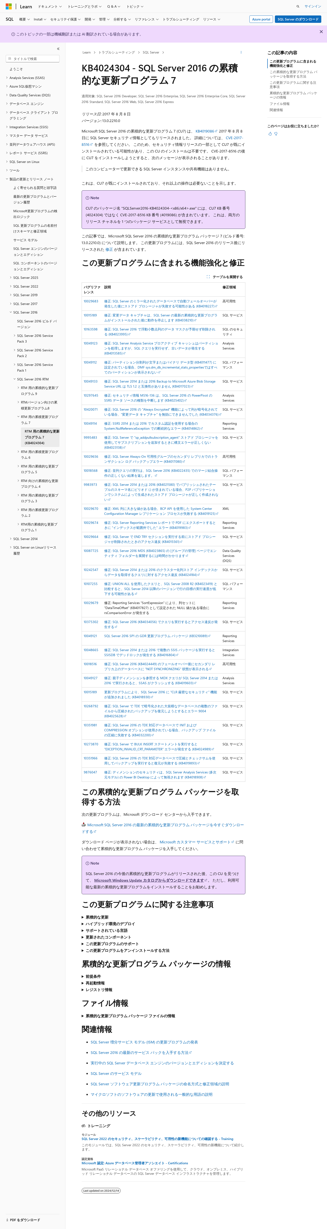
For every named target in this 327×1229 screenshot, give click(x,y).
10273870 (91, 744)
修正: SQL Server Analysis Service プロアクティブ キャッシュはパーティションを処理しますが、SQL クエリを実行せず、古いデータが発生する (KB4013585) (161, 348)
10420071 (91, 409)
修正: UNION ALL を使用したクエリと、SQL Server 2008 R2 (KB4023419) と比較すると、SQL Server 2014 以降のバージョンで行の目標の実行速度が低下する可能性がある (160, 588)
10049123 (91, 343)
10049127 (91, 678)
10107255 (91, 583)
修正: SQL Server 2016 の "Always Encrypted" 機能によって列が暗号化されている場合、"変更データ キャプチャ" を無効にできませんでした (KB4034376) (161, 412)
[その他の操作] (241, 52)
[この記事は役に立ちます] (270, 134)
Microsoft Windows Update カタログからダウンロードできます (149, 880)
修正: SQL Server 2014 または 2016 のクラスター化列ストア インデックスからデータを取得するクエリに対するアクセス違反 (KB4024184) (161, 572)
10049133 (91, 381)
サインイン (313, 6)
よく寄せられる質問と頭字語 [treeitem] (35, 187)
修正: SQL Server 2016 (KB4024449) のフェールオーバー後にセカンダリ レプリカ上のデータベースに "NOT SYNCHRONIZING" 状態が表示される (159, 666)
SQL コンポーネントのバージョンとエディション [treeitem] (35, 266)
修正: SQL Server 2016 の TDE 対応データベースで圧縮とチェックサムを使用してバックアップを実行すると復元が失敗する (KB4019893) (159, 760)
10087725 (91, 550)
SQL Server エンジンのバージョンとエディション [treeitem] (35, 251)
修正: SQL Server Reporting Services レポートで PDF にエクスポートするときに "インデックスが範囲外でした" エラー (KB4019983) (160, 525)
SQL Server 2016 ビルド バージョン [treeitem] (37, 324)
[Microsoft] (9, 6)
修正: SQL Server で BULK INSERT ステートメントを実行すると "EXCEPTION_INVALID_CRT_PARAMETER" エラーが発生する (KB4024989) (157, 746)
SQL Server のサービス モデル (116, 1073)
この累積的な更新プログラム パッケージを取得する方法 (293, 73)
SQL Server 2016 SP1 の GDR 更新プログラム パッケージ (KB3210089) (156, 636)
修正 (109, 249)
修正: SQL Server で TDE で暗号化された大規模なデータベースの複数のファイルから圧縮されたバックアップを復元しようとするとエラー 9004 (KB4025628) (161, 711)
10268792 (91, 706)
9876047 (90, 772)
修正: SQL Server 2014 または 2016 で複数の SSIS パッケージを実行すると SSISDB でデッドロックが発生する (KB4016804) (159, 652)
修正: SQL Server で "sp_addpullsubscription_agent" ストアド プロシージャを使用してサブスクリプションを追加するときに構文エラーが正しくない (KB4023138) (161, 442)
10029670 (91, 508)
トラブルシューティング (116, 52)
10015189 (90, 315)
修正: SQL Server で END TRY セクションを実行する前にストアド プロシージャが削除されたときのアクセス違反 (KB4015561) (160, 539)
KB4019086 (205, 130)
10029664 (91, 536)
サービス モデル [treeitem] (25, 240)
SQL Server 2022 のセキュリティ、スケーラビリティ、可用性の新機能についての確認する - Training (157, 1139)
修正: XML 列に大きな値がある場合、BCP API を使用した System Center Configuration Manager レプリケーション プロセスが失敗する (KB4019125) (159, 511)
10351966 (91, 758)
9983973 (90, 484)
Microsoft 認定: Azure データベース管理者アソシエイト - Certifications (135, 1163)
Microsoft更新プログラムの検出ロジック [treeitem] (35, 214)
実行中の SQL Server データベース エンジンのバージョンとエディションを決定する (162, 1062)
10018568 (91, 470)
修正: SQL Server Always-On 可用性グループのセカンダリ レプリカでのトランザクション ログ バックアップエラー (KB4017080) (161, 459)
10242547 (91, 569)
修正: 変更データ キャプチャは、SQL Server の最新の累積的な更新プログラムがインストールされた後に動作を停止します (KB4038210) (161, 317)
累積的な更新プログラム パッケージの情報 (293, 95)
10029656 (91, 456)
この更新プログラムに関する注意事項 (293, 84)
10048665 (91, 650)
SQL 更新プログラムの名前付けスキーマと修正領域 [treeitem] (35, 228)
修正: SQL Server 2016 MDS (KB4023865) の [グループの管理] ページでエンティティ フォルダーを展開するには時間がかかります (160, 553)
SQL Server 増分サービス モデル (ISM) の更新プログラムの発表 (144, 1041)
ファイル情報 (280, 103)
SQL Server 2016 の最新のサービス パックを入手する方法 (139, 1052)
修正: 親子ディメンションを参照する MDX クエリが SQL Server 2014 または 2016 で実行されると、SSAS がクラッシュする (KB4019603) (161, 680)
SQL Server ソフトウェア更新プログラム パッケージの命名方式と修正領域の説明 (160, 1083)
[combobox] (32, 59)
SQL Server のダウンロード (298, 19)
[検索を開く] (298, 6)
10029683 (91, 301)
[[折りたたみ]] (58, 48)
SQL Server (151, 52)
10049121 (90, 636)
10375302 (91, 621)
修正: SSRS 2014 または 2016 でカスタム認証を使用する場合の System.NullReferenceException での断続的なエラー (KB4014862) (152, 426)
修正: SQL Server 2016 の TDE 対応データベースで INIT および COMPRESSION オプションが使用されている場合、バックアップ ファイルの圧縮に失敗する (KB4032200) (160, 730)
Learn (87, 52)
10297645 (91, 395)
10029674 (91, 522)
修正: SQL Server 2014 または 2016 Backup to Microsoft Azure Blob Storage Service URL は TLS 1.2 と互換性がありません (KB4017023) (159, 383)
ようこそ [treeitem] (16, 69)
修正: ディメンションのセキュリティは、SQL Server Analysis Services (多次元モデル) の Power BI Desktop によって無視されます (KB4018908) (160, 774)
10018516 (90, 664)
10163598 (91, 329)
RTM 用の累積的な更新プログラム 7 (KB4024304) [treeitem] (42, 437)
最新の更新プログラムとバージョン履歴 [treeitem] (35, 199)
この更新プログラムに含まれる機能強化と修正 (293, 63)
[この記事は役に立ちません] (276, 134)
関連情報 (276, 110)
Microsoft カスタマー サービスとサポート (195, 841)
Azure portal (261, 19)
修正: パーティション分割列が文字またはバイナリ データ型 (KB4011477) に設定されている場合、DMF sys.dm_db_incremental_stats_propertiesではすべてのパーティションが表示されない (160, 367)
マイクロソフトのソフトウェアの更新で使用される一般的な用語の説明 (152, 1094)
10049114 (90, 423)
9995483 (90, 437)
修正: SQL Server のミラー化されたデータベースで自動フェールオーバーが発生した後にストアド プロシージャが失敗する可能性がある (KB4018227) (160, 303)
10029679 (91, 602)
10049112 (90, 362)
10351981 (90, 725)
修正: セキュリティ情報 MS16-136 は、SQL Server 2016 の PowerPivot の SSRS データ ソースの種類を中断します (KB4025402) (158, 398)
